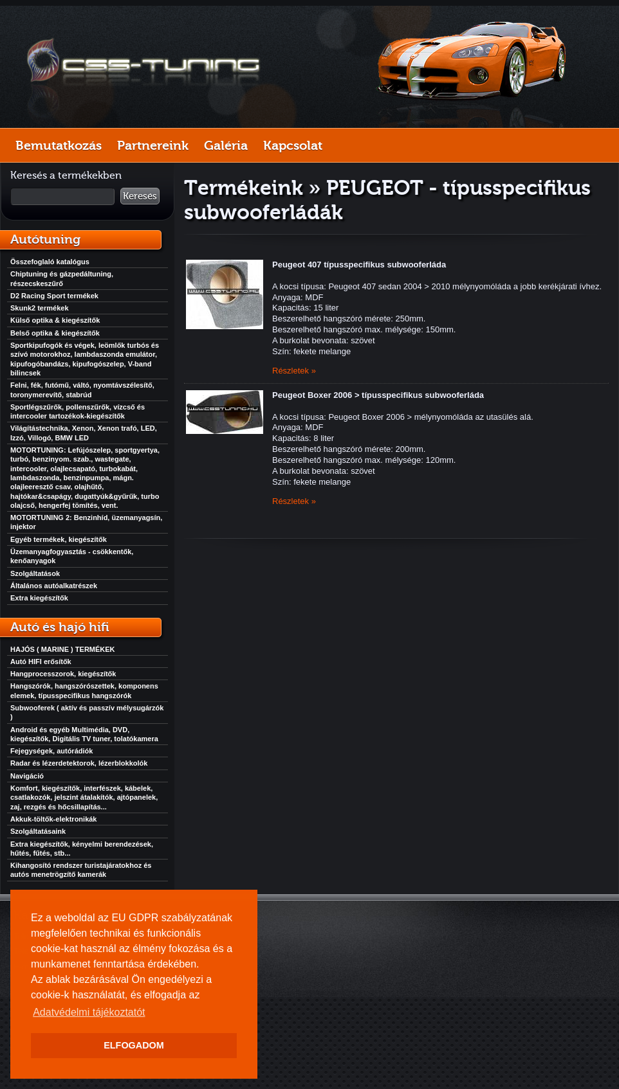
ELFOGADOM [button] (134, 1045)
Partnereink (153, 145)
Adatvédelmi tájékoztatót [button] (89, 1012)
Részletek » (294, 370)
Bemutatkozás (58, 145)
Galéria (226, 145)
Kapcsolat (292, 145)
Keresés (140, 196)
